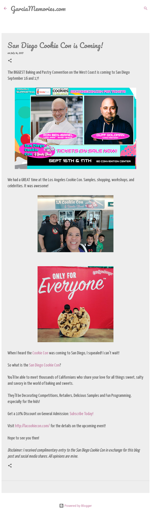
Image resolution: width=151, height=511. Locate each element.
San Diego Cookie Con (44, 365)
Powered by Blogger (75, 505)
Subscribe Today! (81, 414)
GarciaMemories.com (38, 8)
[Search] (71, 8)
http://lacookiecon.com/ (32, 426)
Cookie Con (40, 353)
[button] (10, 60)
